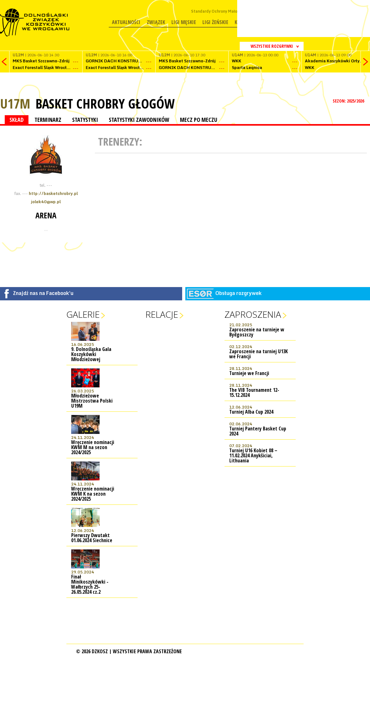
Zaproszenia (253, 314)
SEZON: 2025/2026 (349, 101)
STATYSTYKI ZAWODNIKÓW (139, 119)
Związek (156, 22)
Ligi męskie (183, 22)
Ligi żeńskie (215, 22)
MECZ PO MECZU (198, 119)
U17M (15, 103)
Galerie (83, 314)
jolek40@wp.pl (46, 201)
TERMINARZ (47, 119)
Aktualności (126, 22)
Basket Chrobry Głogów (105, 103)
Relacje (161, 314)
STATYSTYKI (85, 119)
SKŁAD (16, 119)
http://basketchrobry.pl (53, 193)
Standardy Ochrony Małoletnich (220, 11)
